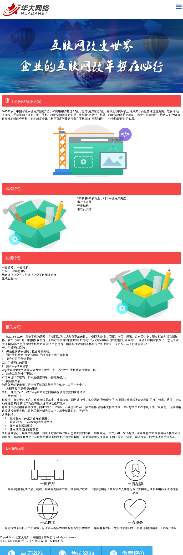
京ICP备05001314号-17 (14, 541)
